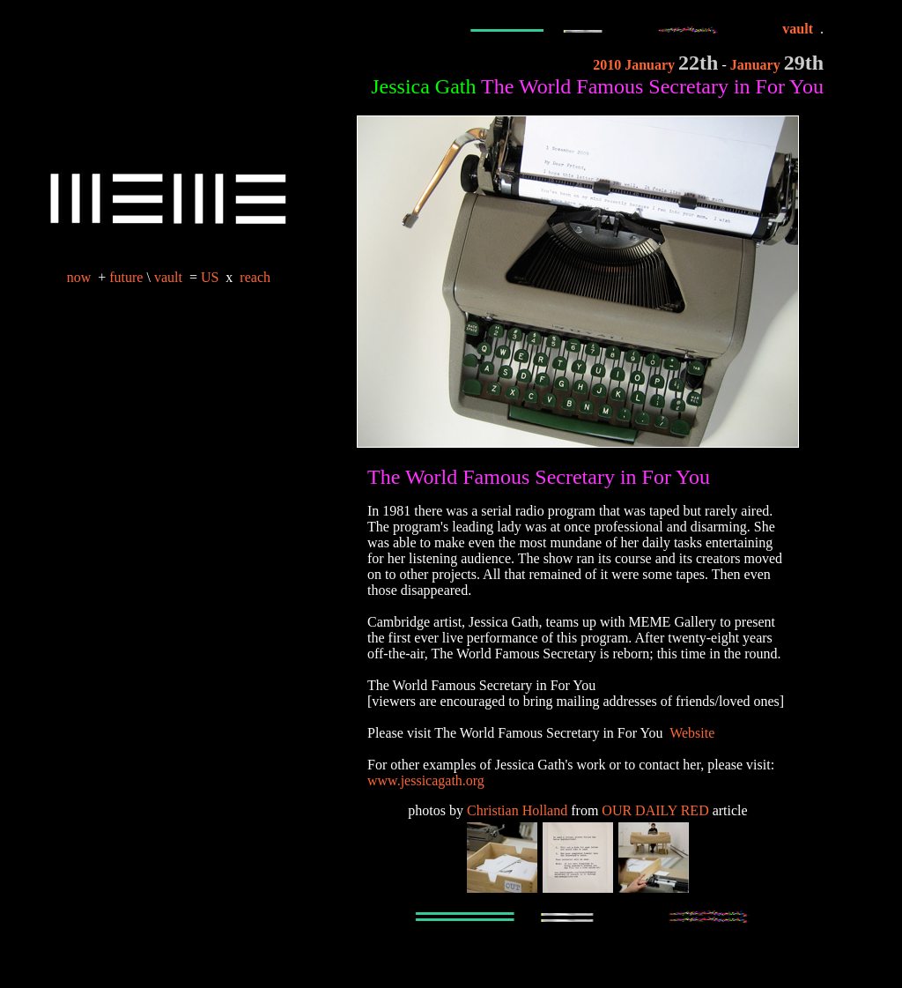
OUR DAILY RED (655, 810)
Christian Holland (517, 810)
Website (691, 732)
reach (255, 277)
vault (168, 277)
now (79, 277)
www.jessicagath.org (425, 780)
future (126, 277)
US (211, 277)
